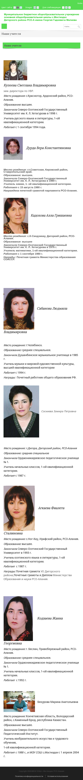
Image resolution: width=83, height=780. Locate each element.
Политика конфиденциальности (29, 776)
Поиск (79, 26)
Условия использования (57, 776)
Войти (80, 3)
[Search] (72, 26)
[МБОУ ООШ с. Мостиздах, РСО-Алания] (41, 16)
